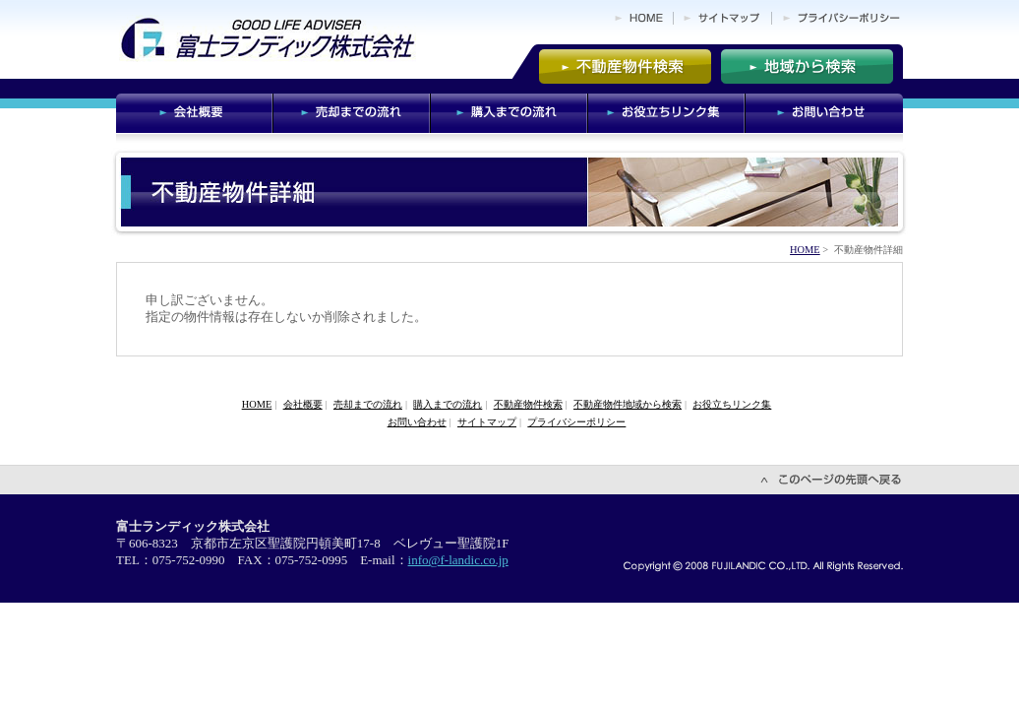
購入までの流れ (447, 404)
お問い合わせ (417, 422)
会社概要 (303, 404)
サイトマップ (486, 422)
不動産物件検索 (528, 404)
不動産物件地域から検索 (627, 404)
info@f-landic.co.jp (458, 559)
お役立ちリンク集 (731, 404)
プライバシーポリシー (576, 422)
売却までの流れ (367, 404)
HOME (805, 249)
